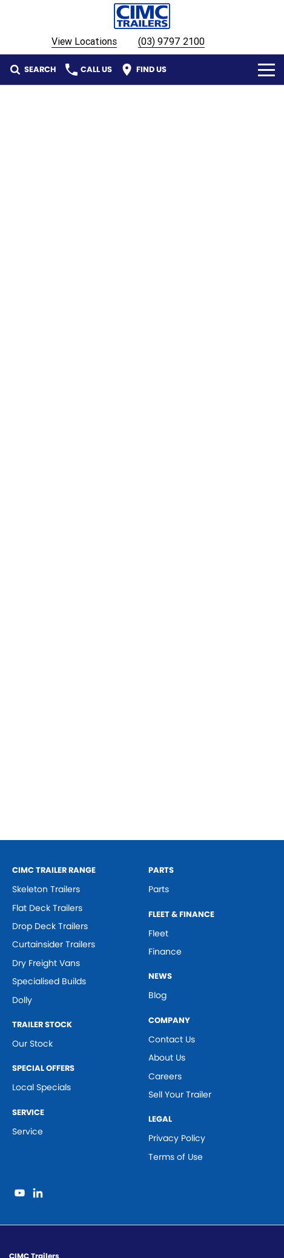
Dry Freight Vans (46, 963)
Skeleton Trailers (46, 889)
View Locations (84, 41)
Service (27, 1131)
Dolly (22, 1000)
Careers (165, 1076)
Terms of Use (175, 1157)
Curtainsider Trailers (53, 944)
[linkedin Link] (37, 1192)
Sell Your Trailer (179, 1094)
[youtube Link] (19, 1192)
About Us (166, 1057)
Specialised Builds (49, 981)
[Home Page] (142, 16)
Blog (157, 995)
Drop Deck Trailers (50, 926)
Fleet (158, 933)
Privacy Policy (176, 1138)
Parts (158, 889)
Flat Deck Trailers (47, 908)
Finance (165, 951)
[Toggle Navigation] (266, 70)
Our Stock (32, 1044)
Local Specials (41, 1087)
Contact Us (171, 1039)
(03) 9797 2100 (171, 41)
